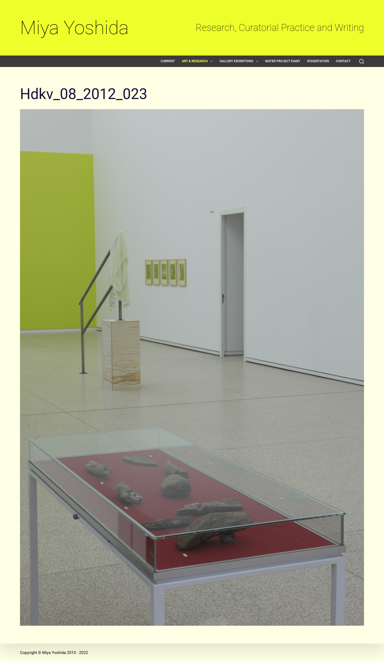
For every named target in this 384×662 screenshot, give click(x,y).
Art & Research (198, 61)
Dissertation (318, 61)
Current (168, 61)
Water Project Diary (282, 61)
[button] (211, 61)
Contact (343, 61)
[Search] (361, 61)
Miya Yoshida (74, 28)
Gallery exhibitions (239, 61)
